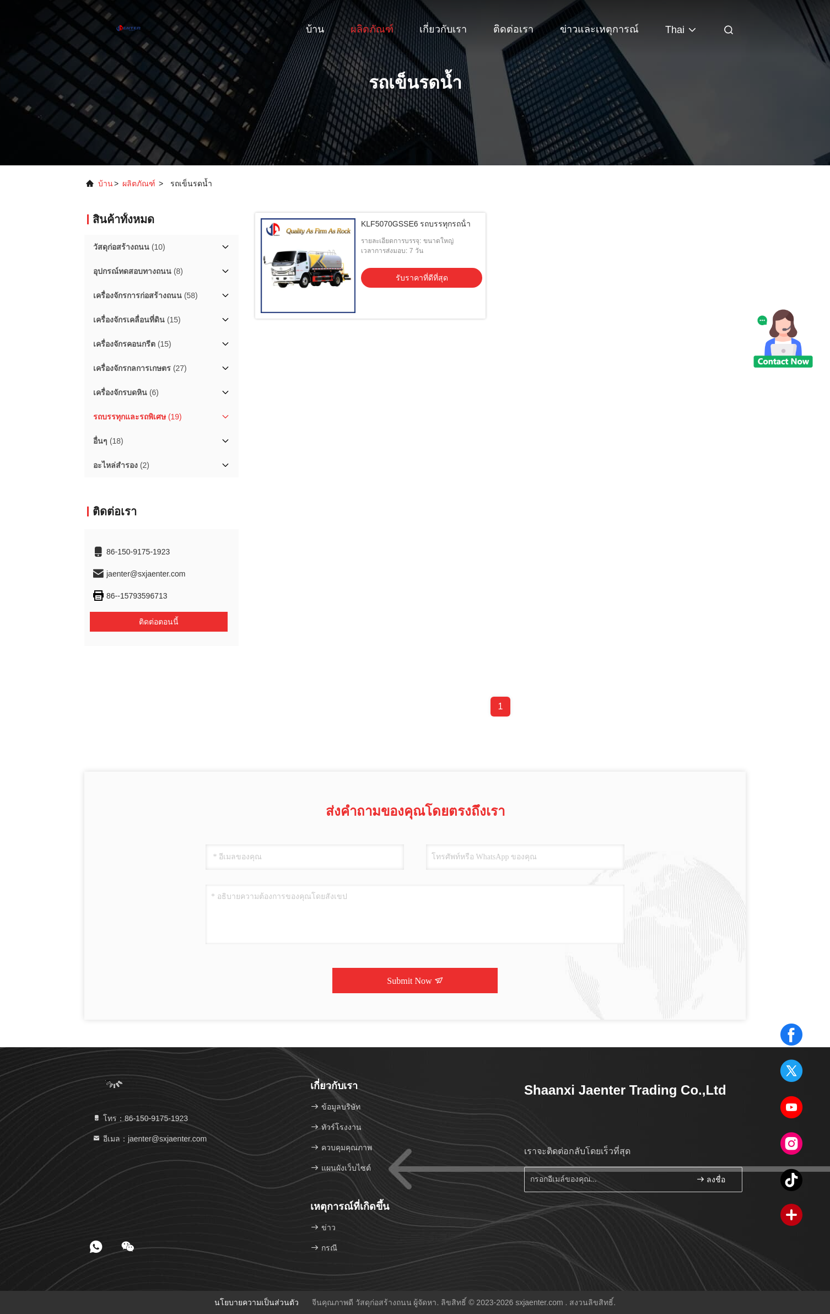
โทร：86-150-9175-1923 (140, 1118)
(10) (129, 247)
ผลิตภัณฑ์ (372, 29)
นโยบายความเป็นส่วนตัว (256, 1302)
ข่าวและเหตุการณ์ (599, 29)
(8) (138, 271)
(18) (108, 441)
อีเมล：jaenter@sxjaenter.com (149, 1138)
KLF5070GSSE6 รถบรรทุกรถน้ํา (416, 223)
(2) (121, 465)
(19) (137, 416)
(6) (126, 392)
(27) (140, 368)
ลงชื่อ (711, 1179)
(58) (145, 295)
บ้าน (315, 29)
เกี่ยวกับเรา (443, 29)
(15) (137, 319)
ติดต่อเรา (513, 29)
